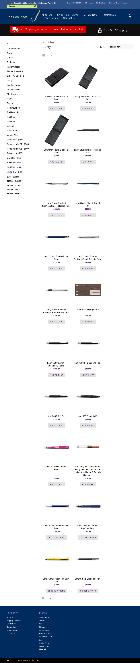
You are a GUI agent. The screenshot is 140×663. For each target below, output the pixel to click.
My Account (89, 3)
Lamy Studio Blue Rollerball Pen (87, 204)
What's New (90, 15)
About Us (47, 15)
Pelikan (10, 103)
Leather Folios (13, 89)
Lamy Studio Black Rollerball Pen (87, 151)
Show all (42, 649)
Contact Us (69, 18)
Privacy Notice (50, 18)
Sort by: (103, 47)
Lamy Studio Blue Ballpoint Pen (55, 257)
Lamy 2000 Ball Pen (56, 416)
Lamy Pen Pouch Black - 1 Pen (56, 151)
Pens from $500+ (15, 153)
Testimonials (109, 15)
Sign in (111, 3)
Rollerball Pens (14, 162)
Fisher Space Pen (15, 71)
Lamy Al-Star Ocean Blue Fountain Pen (87, 527)
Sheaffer (11, 121)
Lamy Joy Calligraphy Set (87, 310)
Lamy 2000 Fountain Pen (87, 416)
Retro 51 (11, 117)
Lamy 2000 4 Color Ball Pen (87, 363)
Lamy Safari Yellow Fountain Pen (56, 580)
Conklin (10, 53)
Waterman (12, 130)
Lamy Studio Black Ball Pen (87, 579)
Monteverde (12, 94)
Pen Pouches (13, 108)
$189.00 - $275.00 (14, 185)
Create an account (122, 3)
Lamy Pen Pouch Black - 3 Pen (56, 98)
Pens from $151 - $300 (18, 144)
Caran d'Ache (13, 49)
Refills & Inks (13, 112)
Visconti (10, 126)
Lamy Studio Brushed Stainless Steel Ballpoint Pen (87, 257)
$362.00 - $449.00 (14, 193)
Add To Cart (56, 109)
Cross (10, 58)
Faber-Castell (13, 67)
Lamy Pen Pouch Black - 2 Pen (87, 98)
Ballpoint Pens (14, 158)
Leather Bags (13, 85)
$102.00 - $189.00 (14, 181)
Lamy (9, 80)
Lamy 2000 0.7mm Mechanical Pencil (56, 364)
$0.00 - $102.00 (13, 177)
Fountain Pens (14, 167)
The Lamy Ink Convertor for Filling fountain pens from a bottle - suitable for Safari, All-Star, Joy (87, 471)
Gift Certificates (101, 3)
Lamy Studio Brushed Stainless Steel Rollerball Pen (56, 204)
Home (44, 42)
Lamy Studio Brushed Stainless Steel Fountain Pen (55, 311)
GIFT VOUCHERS (15, 76)
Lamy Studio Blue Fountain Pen (55, 527)
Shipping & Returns (67, 15)
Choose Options (56, 538)
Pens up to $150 (15, 140)
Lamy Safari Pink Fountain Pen (56, 468)
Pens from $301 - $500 (18, 149)
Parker (10, 99)
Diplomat (11, 62)
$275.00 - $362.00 (14, 189)
